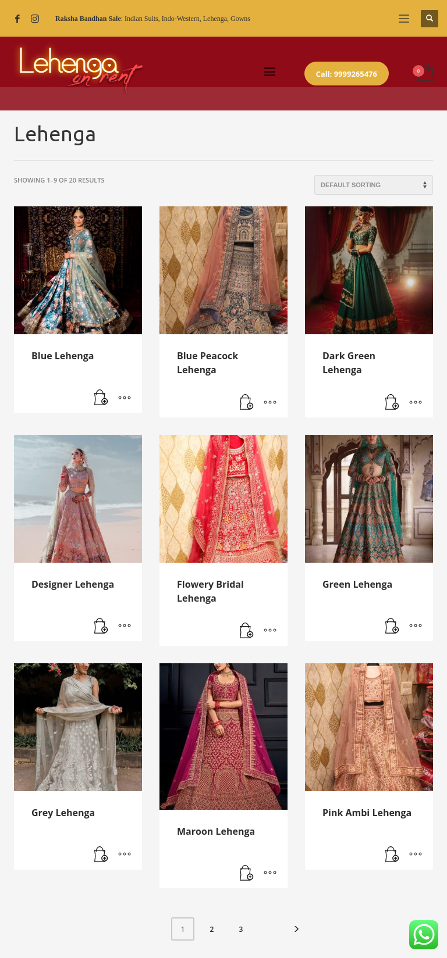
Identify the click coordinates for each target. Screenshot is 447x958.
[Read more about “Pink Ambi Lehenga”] (392, 855)
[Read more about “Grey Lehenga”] (101, 855)
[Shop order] (373, 185)
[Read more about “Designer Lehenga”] (101, 626)
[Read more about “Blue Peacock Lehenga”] (246, 402)
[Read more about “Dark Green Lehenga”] (392, 402)
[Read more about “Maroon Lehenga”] (246, 873)
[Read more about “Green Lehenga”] (392, 626)
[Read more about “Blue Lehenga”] (101, 398)
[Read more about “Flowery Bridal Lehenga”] (246, 631)
